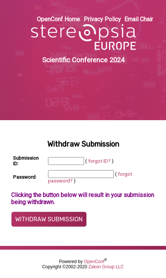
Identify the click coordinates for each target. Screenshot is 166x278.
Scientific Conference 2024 (83, 60)
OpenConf (94, 261)
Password (24, 177)
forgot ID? (99, 161)
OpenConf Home (58, 19)
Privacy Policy (102, 19)
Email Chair (138, 19)
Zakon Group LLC (106, 266)
